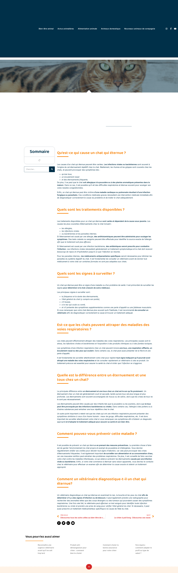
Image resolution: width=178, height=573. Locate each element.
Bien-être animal (46, 29)
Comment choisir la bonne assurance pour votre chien (111, 547)
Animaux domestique (110, 29)
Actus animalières (66, 29)
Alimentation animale (87, 29)
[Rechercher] (52, 169)
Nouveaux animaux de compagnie (139, 29)
